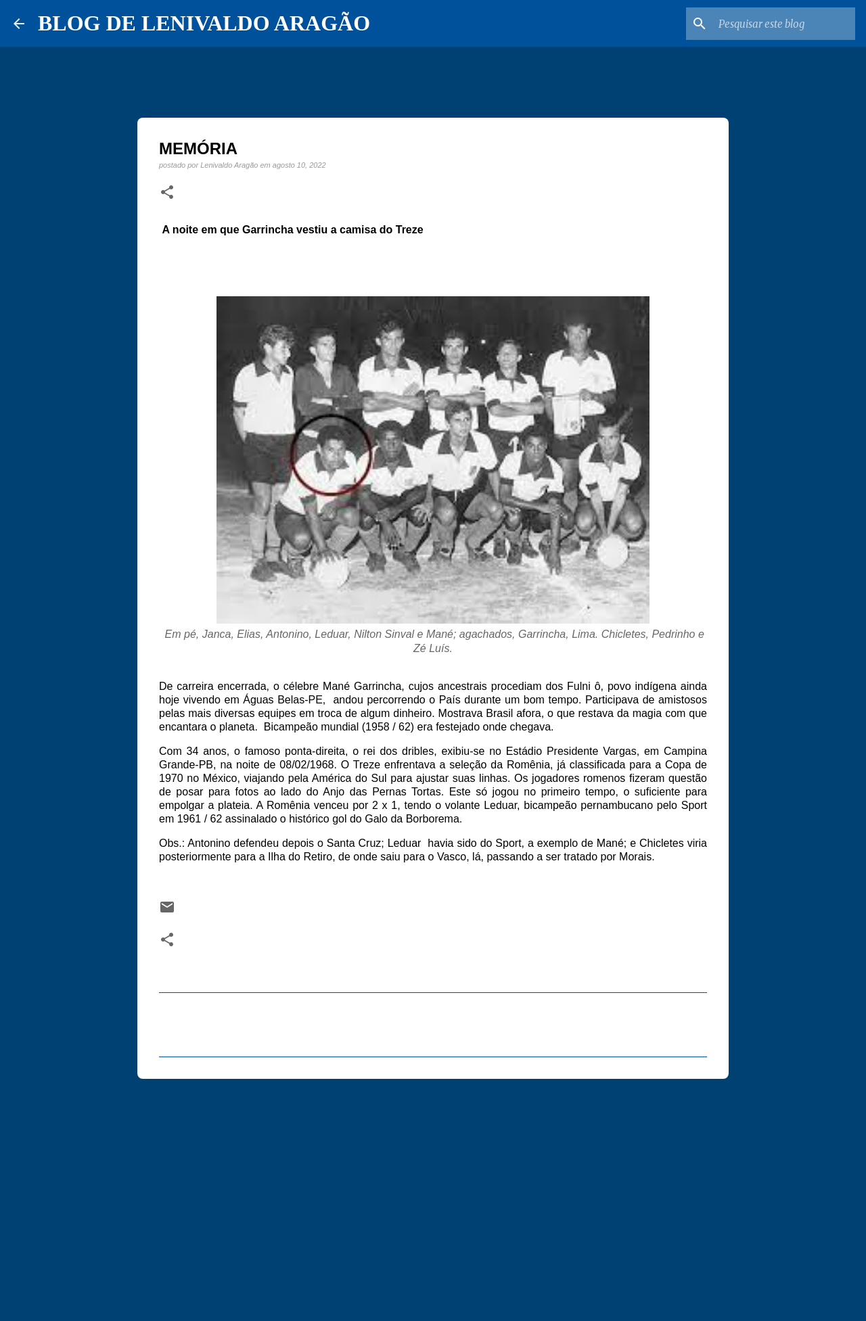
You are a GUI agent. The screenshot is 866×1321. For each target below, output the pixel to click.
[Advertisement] (433, 1194)
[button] (167, 193)
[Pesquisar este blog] (784, 23)
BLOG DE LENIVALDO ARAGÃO (204, 23)
